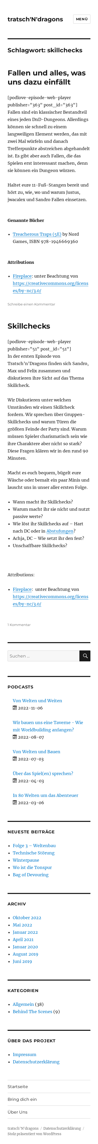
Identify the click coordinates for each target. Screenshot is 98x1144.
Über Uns (17, 1112)
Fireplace (22, 276)
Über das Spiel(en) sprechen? (43, 773)
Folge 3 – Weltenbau (34, 845)
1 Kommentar (19, 625)
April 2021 (23, 939)
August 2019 (25, 954)
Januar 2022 (25, 932)
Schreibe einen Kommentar (31, 304)
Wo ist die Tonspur (32, 867)
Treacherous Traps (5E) (37, 234)
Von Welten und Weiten (37, 700)
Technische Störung (34, 852)
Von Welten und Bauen (36, 751)
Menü (82, 19)
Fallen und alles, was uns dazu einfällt (47, 77)
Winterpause (26, 860)
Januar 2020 (25, 946)
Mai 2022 (22, 925)
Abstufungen (60, 531)
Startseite (18, 1086)
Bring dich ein (22, 1099)
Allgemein (23, 1004)
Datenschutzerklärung (36, 1061)
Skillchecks (29, 326)
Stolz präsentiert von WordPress (34, 1134)
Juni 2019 (22, 961)
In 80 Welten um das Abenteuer (45, 795)
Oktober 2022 (27, 917)
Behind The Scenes (32, 1011)
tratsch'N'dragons (35, 19)
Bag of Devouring (31, 874)
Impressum (24, 1054)
